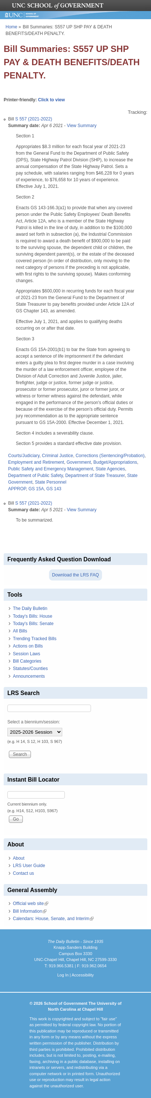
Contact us (23, 873)
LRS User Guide (29, 865)
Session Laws (26, 653)
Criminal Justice (57, 455)
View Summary (81, 125)
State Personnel (50, 482)
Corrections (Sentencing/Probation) (110, 455)
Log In (63, 975)
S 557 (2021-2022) (33, 119)
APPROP (17, 488)
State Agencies (110, 468)
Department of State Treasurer (94, 475)
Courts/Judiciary (23, 455)
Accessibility (82, 975)
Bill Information (29, 911)
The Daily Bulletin (30, 608)
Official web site (30, 903)
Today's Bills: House (32, 616)
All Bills (20, 631)
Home (11, 26)
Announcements (29, 676)
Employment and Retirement (36, 462)
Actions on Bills (28, 646)
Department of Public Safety (35, 475)
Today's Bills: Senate (33, 623)
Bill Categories (27, 661)
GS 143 (54, 488)
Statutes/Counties (30, 668)
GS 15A (36, 488)
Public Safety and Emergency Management (50, 468)
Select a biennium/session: (33, 722)
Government (79, 462)
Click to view (51, 99)
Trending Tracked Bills (34, 638)
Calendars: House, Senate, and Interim (53, 918)
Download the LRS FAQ (75, 575)
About (18, 858)
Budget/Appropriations (115, 462)
